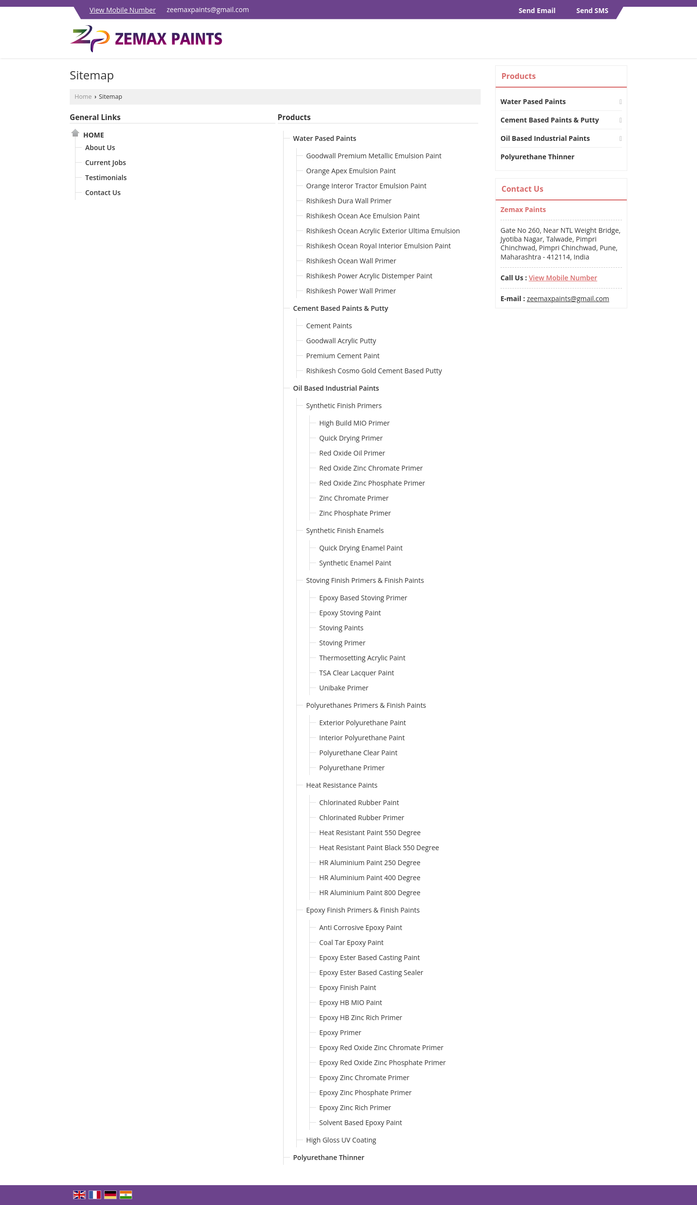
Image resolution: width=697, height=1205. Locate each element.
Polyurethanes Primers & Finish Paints (366, 705)
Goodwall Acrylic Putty (341, 340)
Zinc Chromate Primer (354, 498)
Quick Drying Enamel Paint (361, 547)
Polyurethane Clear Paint (358, 752)
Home (83, 96)
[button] (123, 10)
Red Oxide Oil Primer (352, 453)
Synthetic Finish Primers (344, 405)
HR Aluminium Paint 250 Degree (370, 862)
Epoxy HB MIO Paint (350, 1002)
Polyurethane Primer (352, 767)
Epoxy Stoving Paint (350, 612)
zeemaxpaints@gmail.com (208, 9)
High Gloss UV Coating (341, 1139)
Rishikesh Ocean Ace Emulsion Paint (363, 215)
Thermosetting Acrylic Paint (362, 657)
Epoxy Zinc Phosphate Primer (365, 1092)
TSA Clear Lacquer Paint (356, 672)
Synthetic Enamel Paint (355, 562)
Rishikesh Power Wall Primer (351, 290)
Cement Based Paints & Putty (341, 308)
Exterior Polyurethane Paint (362, 722)
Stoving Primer (342, 642)
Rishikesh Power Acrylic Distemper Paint (369, 275)
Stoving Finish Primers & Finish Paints (365, 580)
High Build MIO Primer (354, 422)
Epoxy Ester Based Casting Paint (369, 957)
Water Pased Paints (324, 138)
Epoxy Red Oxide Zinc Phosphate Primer (382, 1062)
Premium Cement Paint (343, 355)
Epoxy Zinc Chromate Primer (364, 1077)
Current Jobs (105, 162)
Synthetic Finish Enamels (345, 530)
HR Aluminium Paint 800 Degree (370, 892)
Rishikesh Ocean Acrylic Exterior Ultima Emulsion (383, 230)
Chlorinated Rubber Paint (359, 802)
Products (294, 117)
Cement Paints (329, 325)
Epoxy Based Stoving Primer (363, 597)
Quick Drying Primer (351, 437)
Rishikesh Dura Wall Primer (349, 200)
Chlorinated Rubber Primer (362, 817)
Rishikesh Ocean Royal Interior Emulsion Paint (378, 245)
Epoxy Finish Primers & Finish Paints (363, 910)
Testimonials (106, 177)
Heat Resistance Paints (342, 785)
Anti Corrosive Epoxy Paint (360, 927)
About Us (100, 147)
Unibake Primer (344, 687)
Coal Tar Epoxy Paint (351, 942)
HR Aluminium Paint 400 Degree (370, 877)
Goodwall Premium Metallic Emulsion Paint (374, 155)
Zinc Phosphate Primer (355, 513)
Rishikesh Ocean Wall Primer (351, 260)
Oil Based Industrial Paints (336, 388)
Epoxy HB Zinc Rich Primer (361, 1017)
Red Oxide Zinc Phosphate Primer (372, 483)
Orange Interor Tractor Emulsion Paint (366, 185)
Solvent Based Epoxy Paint (360, 1122)
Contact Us (103, 192)
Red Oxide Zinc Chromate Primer (371, 468)
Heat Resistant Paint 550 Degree (370, 832)
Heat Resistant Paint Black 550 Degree (379, 847)
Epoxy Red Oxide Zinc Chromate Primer (381, 1047)
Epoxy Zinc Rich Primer (355, 1107)
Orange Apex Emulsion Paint (351, 170)
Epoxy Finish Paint (348, 987)
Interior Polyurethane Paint (362, 737)
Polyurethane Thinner (328, 1157)
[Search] (621, 41)
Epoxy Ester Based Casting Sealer (371, 972)
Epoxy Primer (340, 1032)
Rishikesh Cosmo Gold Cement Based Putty (374, 370)
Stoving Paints (341, 627)
